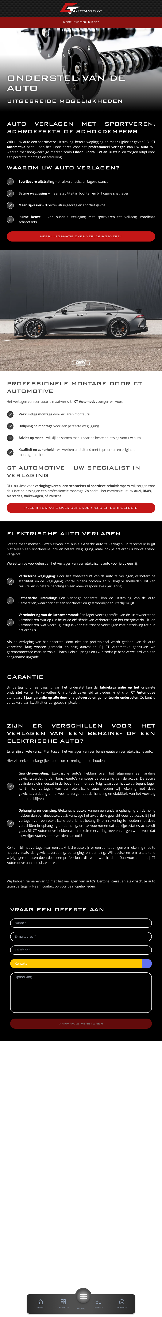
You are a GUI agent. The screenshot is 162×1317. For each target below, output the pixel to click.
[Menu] (83, 1296)
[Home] (81, 8)
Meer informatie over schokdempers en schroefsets (81, 508)
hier (96, 22)
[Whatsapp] (121, 1304)
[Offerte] (98, 1304)
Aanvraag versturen (81, 1023)
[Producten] (63, 1304)
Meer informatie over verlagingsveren (81, 236)
